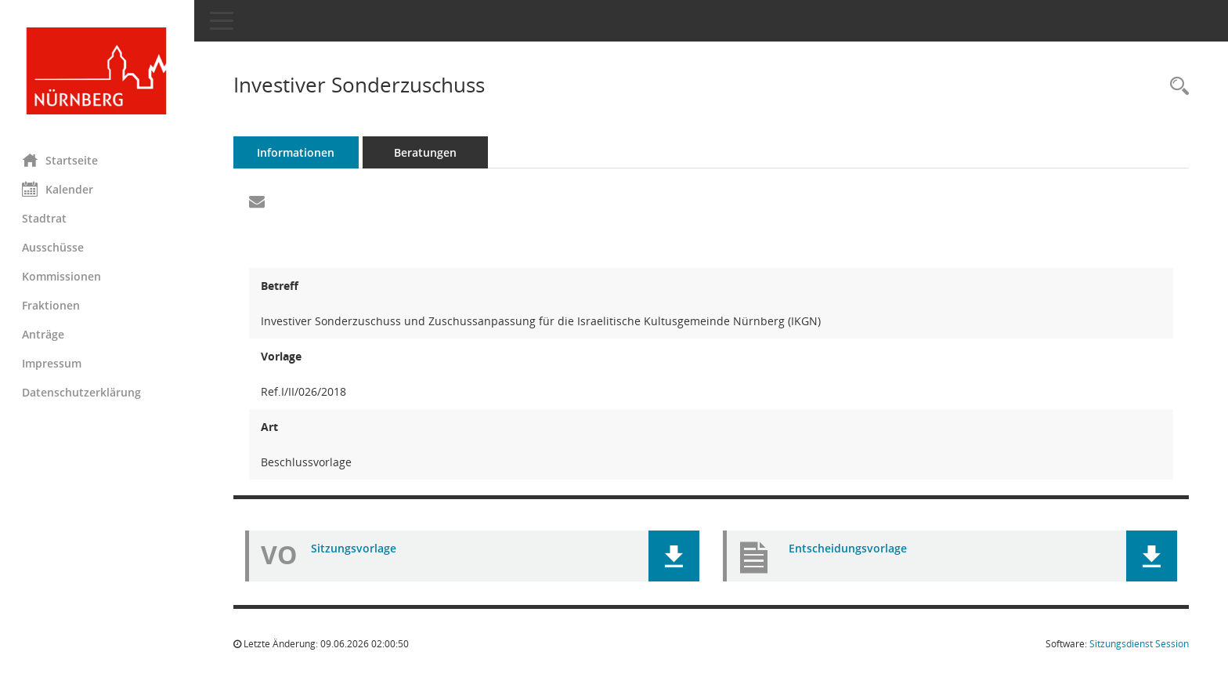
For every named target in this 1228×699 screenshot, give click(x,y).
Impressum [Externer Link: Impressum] (53, 363)
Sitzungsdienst (1139, 643)
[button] (674, 556)
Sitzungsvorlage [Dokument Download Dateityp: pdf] (355, 548)
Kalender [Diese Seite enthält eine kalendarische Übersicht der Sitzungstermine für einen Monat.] (59, 189)
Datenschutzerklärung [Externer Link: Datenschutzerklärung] (83, 392)
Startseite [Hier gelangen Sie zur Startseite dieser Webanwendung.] (61, 160)
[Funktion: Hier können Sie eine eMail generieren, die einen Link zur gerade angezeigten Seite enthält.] (258, 202)
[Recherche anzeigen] (1175, 87)
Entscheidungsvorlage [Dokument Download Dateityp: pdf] (848, 548)
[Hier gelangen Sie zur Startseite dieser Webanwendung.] (98, 70)
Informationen (298, 152)
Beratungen (426, 152)
